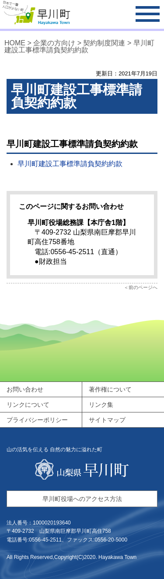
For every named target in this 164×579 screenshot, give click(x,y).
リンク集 (101, 404)
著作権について (110, 389)
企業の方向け (55, 43)
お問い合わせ (25, 389)
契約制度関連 (104, 43)
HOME (14, 43)
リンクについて (28, 404)
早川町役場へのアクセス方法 (82, 498)
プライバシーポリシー (37, 419)
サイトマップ (107, 419)
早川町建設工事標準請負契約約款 (69, 163)
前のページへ (143, 287)
